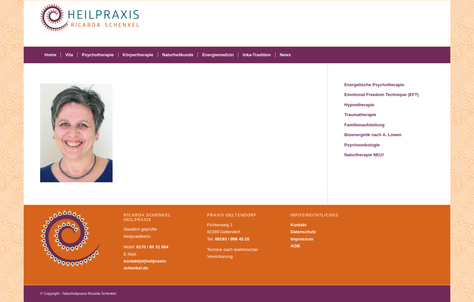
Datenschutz (303, 231)
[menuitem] (50, 55)
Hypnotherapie (359, 104)
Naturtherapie (364, 154)
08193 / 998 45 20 (232, 239)
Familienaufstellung (364, 124)
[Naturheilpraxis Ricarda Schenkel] (89, 23)
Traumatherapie (360, 114)
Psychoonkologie (362, 144)
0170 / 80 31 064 (152, 246)
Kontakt (298, 224)
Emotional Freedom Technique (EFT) (381, 94)
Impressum (302, 239)
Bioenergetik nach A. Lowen (373, 134)
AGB (295, 245)
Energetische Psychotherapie (374, 84)
